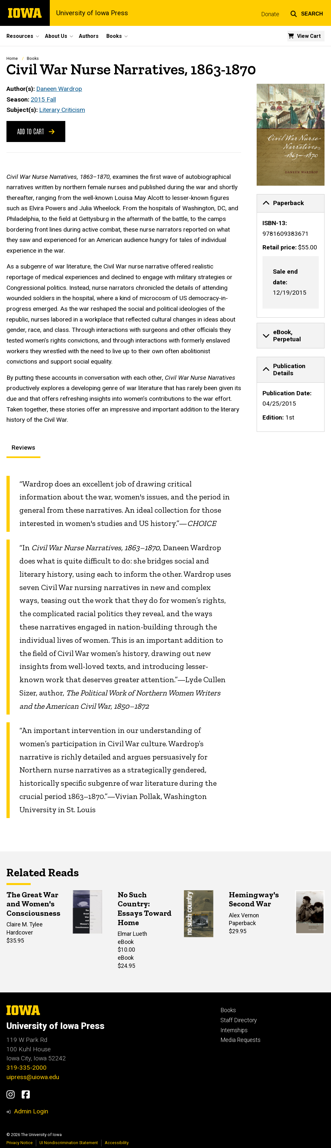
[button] (306, 13)
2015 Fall (43, 99)
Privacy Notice (19, 1142)
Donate (270, 14)
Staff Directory (238, 1020)
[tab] (290, 203)
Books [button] (114, 36)
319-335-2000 (26, 1067)
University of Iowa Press (92, 13)
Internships (234, 1030)
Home (12, 58)
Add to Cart (36, 130)
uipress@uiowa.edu (32, 1077)
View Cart (309, 36)
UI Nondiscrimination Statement (68, 1142)
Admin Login (31, 1111)
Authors (89, 36)
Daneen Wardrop (59, 89)
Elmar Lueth (132, 934)
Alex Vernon (244, 915)
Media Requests (240, 1040)
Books (33, 58)
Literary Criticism (62, 110)
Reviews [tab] (23, 447)
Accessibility (117, 1142)
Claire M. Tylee (24, 925)
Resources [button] (19, 36)
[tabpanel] (123, 646)
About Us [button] (56, 36)
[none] (291, 255)
